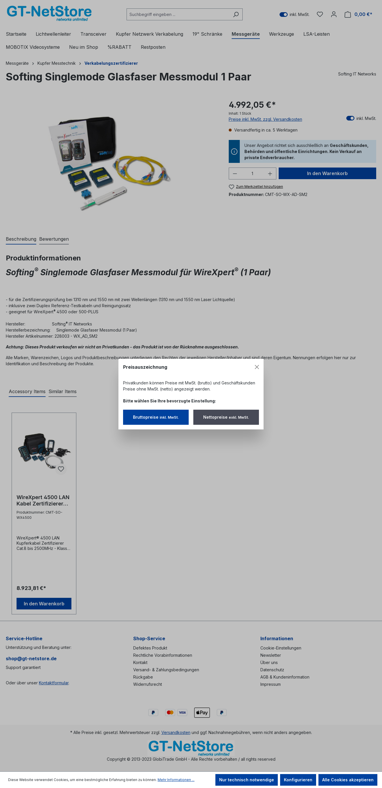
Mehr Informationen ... (176, 780)
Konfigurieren (298, 779)
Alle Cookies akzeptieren (348, 779)
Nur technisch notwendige (246, 779)
